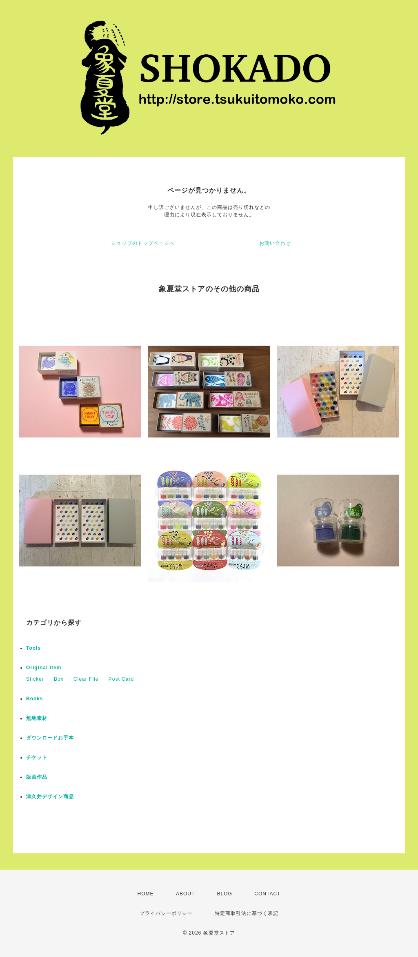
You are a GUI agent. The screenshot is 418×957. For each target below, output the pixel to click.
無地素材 (36, 718)
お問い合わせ (275, 243)
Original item (43, 668)
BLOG (224, 894)
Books (34, 699)
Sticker (35, 679)
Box (59, 679)
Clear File (85, 679)
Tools (33, 648)
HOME (146, 894)
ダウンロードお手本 (50, 738)
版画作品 (36, 777)
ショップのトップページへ (143, 243)
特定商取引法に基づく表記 (246, 913)
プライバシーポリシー (166, 913)
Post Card (121, 679)
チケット (36, 757)
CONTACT (267, 894)
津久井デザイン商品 (50, 796)
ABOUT (185, 894)
